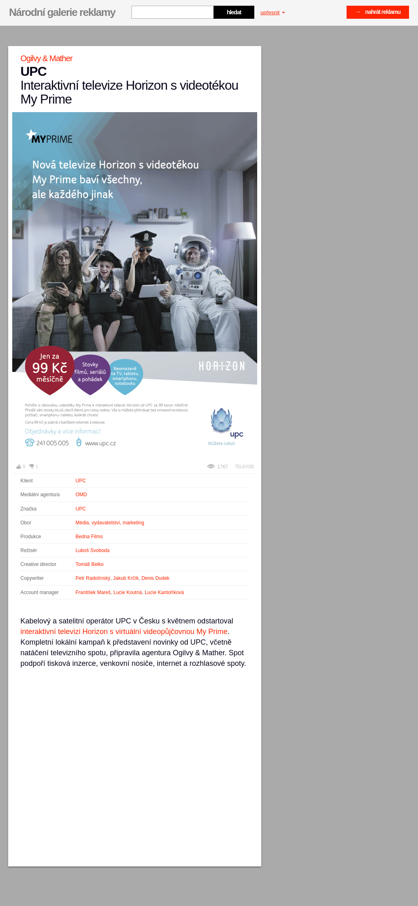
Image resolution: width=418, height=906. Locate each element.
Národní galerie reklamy (62, 12)
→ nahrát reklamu (377, 12)
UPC (81, 481)
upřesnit (272, 12)
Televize (244, 466)
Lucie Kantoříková (164, 592)
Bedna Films (89, 536)
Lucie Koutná (127, 592)
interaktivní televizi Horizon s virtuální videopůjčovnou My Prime (123, 632)
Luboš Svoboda (92, 550)
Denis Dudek (155, 578)
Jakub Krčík (126, 578)
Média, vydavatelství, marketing (110, 523)
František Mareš (93, 592)
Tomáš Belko (90, 564)
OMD (81, 494)
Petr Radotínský (93, 578)
